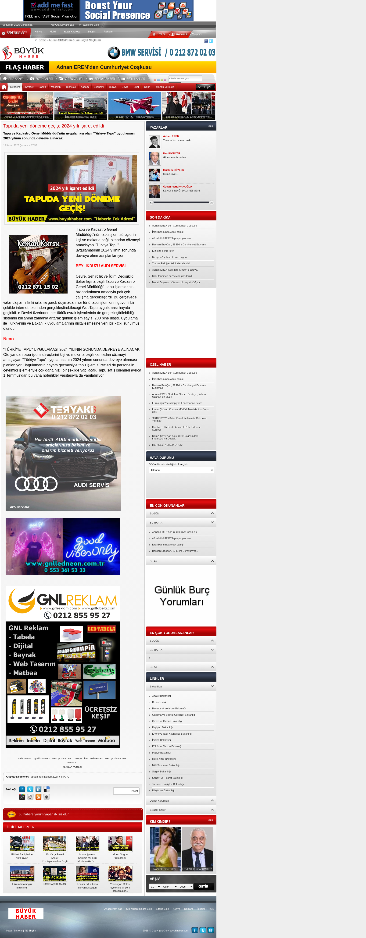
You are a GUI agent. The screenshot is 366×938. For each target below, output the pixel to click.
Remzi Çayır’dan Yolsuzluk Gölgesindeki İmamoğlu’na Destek (175, 437)
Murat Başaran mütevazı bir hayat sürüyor (176, 282)
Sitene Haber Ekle (16, 31)
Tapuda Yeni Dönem (40, 776)
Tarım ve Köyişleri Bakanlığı (168, 784)
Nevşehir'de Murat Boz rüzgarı (169, 257)
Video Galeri (74, 78)
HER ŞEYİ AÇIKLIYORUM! (167, 444)
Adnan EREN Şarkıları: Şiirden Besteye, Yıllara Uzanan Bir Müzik (179, 395)
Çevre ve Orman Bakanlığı (167, 721)
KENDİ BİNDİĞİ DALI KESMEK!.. (182, 190)
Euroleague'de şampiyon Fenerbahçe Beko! (177, 403)
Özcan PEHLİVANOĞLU (177, 186)
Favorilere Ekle (90, 24)
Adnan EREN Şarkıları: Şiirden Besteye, (175, 269)
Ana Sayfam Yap (64, 24)
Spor (136, 86)
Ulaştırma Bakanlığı (163, 790)
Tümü (209, 125)
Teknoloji (71, 86)
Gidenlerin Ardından (174, 157)
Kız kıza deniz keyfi (163, 250)
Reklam (108, 31)
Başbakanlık (159, 702)
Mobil (53, 31)
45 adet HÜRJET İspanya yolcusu (171, 238)
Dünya (112, 86)
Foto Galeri (44, 78)
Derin (147, 86)
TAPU (66, 776)
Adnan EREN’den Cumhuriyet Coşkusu (69, 40)
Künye (38, 31)
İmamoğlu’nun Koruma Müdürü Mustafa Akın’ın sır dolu (180, 410)
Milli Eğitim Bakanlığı (164, 758)
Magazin (56, 86)
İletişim (92, 31)
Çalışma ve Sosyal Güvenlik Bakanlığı (174, 714)
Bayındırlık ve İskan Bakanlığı (169, 708)
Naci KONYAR (171, 153)
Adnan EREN (171, 136)
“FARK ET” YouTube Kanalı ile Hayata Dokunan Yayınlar (179, 419)
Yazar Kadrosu (72, 31)
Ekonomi (99, 86)
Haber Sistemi (14, 930)
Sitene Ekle (162, 908)
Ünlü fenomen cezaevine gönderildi (172, 276)
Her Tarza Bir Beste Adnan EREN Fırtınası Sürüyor (176, 428)
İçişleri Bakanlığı (161, 740)
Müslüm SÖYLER (173, 170)
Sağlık (42, 86)
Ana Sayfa (14, 78)
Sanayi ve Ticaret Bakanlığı (167, 777)
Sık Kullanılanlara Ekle (139, 908)
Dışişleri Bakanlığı (162, 727)
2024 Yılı (57, 776)
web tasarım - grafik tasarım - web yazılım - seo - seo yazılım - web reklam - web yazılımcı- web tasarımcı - (72, 762)
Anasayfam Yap (113, 908)
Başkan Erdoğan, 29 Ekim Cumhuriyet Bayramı (179, 244)
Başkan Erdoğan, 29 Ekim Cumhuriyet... (175, 550)
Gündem (15, 86)
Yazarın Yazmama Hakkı (177, 140)
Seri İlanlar (134, 78)
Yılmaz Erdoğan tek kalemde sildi (171, 263)
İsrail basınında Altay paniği (167, 231)
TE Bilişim (30, 930)
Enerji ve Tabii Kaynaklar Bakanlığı (172, 733)
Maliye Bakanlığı (161, 752)
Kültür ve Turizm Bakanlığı (167, 746)
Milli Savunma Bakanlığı (165, 765)
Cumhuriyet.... (171, 174)
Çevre (125, 86)
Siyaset (29, 86)
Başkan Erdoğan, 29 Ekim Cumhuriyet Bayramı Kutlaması (179, 386)
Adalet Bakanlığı (161, 695)
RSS (211, 908)
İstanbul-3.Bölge (164, 86)
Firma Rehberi (104, 78)
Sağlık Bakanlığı (161, 771)
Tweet (134, 790)
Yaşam (85, 86)
